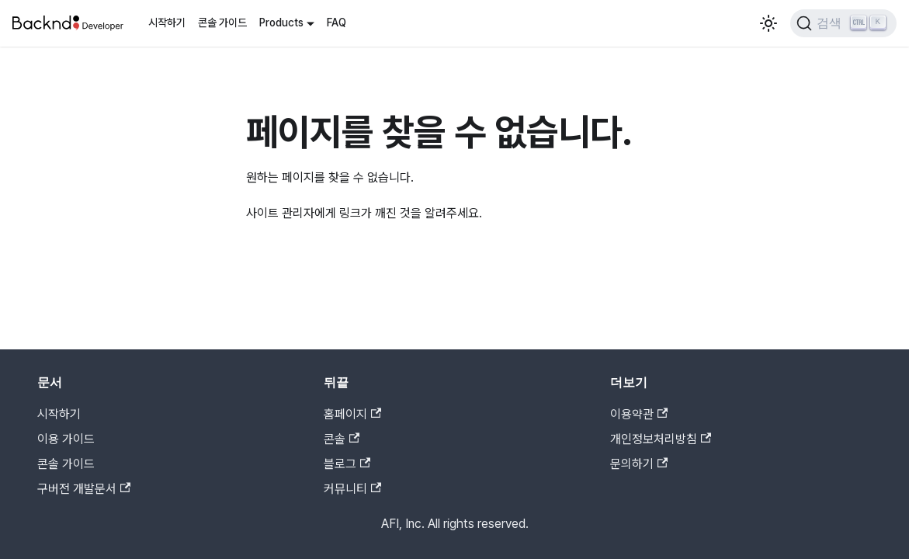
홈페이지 (352, 414)
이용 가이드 (66, 439)
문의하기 (639, 464)
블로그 (347, 464)
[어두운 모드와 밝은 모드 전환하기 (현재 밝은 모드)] (768, 23)
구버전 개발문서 (83, 488)
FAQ (336, 22)
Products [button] (281, 22)
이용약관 (639, 414)
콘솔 (341, 439)
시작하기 (167, 22)
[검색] (843, 23)
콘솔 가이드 (222, 22)
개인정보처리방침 (660, 439)
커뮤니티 (352, 488)
